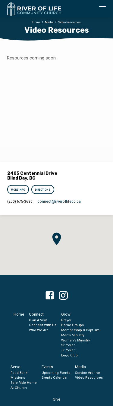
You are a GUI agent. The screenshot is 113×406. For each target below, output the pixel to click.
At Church (19, 388)
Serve (15, 367)
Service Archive (87, 373)
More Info (18, 189)
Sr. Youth (68, 345)
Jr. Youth (68, 350)
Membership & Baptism (80, 330)
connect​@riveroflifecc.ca (59, 201)
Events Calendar (54, 378)
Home (36, 22)
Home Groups (72, 325)
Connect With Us (42, 325)
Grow (66, 314)
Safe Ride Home (24, 383)
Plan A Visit (38, 320)
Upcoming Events (56, 373)
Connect (36, 314)
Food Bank (19, 373)
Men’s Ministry (72, 335)
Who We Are (39, 330)
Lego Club (69, 355)
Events (47, 367)
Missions (18, 378)
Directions (42, 189)
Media (49, 22)
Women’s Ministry (75, 340)
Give (56, 399)
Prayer (66, 320)
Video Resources (69, 22)
